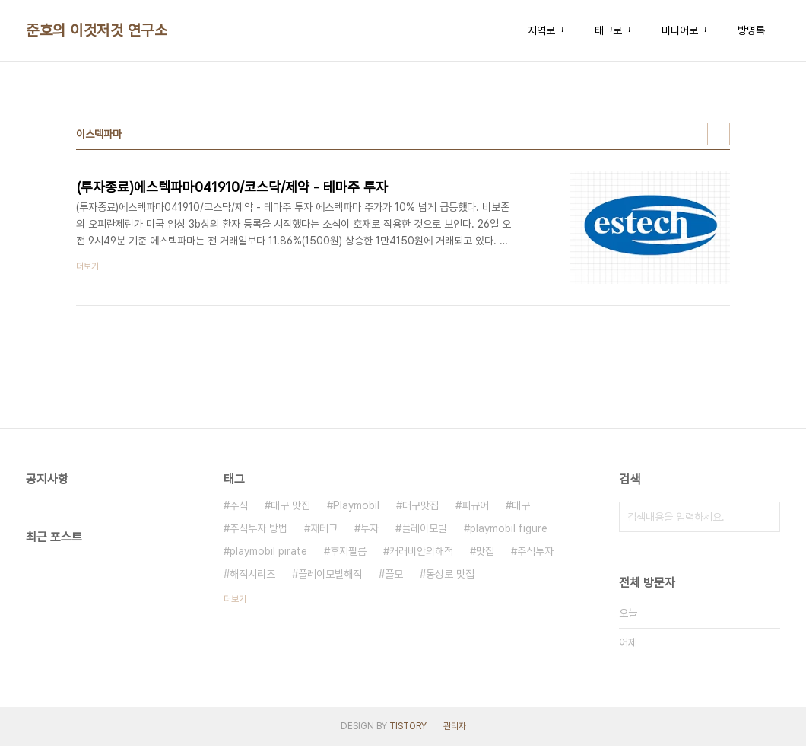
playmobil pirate (268, 551)
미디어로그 (684, 30)
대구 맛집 (290, 505)
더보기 (235, 599)
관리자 (454, 726)
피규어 (475, 505)
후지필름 (348, 551)
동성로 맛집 (450, 574)
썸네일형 (692, 134)
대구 (521, 505)
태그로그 (613, 30)
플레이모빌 (424, 528)
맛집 (485, 551)
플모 (394, 574)
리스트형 (718, 134)
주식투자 (535, 551)
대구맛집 (420, 505)
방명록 (751, 30)
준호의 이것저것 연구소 (96, 30)
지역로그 (546, 30)
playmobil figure (508, 528)
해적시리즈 (252, 574)
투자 (369, 528)
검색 (764, 516)
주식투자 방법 (258, 528)
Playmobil (356, 505)
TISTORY (408, 726)
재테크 (324, 528)
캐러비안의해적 (421, 551)
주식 (239, 505)
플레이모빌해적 (330, 574)
